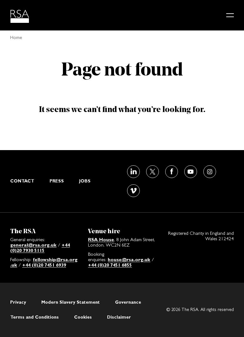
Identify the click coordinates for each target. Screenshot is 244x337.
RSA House (101, 239)
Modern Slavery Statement (70, 302)
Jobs (85, 180)
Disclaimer (119, 317)
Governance (128, 302)
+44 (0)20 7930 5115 (40, 247)
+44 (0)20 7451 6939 (44, 265)
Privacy (18, 302)
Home (16, 37)
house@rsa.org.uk (129, 259)
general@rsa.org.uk (33, 245)
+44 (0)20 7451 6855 (110, 265)
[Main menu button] (230, 15)
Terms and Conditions (34, 317)
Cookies (83, 317)
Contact (22, 180)
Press (57, 180)
